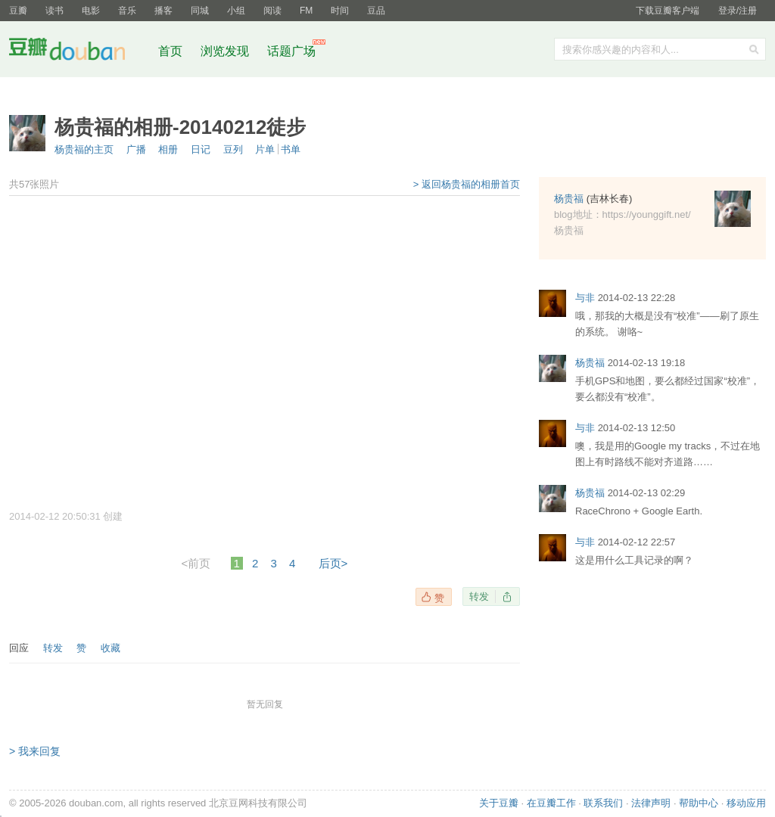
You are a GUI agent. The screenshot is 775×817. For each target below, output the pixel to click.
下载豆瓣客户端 (667, 10)
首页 (170, 51)
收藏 (110, 648)
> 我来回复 (35, 751)
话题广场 (291, 51)
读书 (54, 10)
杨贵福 (569, 198)
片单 (265, 149)
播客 (163, 10)
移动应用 (746, 803)
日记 (200, 149)
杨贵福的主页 (84, 149)
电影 (91, 10)
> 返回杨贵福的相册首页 (466, 184)
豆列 (233, 149)
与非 (585, 297)
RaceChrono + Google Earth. (638, 511)
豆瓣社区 (78, 51)
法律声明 (651, 803)
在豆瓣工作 (551, 803)
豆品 (376, 10)
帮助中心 (698, 803)
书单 (290, 149)
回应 (19, 648)
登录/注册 (737, 10)
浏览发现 (226, 51)
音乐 (127, 10)
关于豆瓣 (498, 803)
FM (306, 10)
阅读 (272, 10)
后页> (333, 563)
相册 (168, 149)
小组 (236, 10)
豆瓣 (18, 10)
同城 (200, 10)
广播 (136, 149)
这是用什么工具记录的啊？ (634, 560)
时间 (340, 10)
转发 (479, 596)
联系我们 (603, 803)
